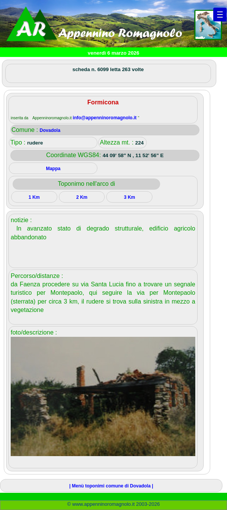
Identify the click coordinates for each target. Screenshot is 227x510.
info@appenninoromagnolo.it (105, 117)
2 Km (81, 197)
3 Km (129, 197)
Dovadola (50, 130)
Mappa (53, 168)
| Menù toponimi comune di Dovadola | (111, 486)
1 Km (34, 197)
